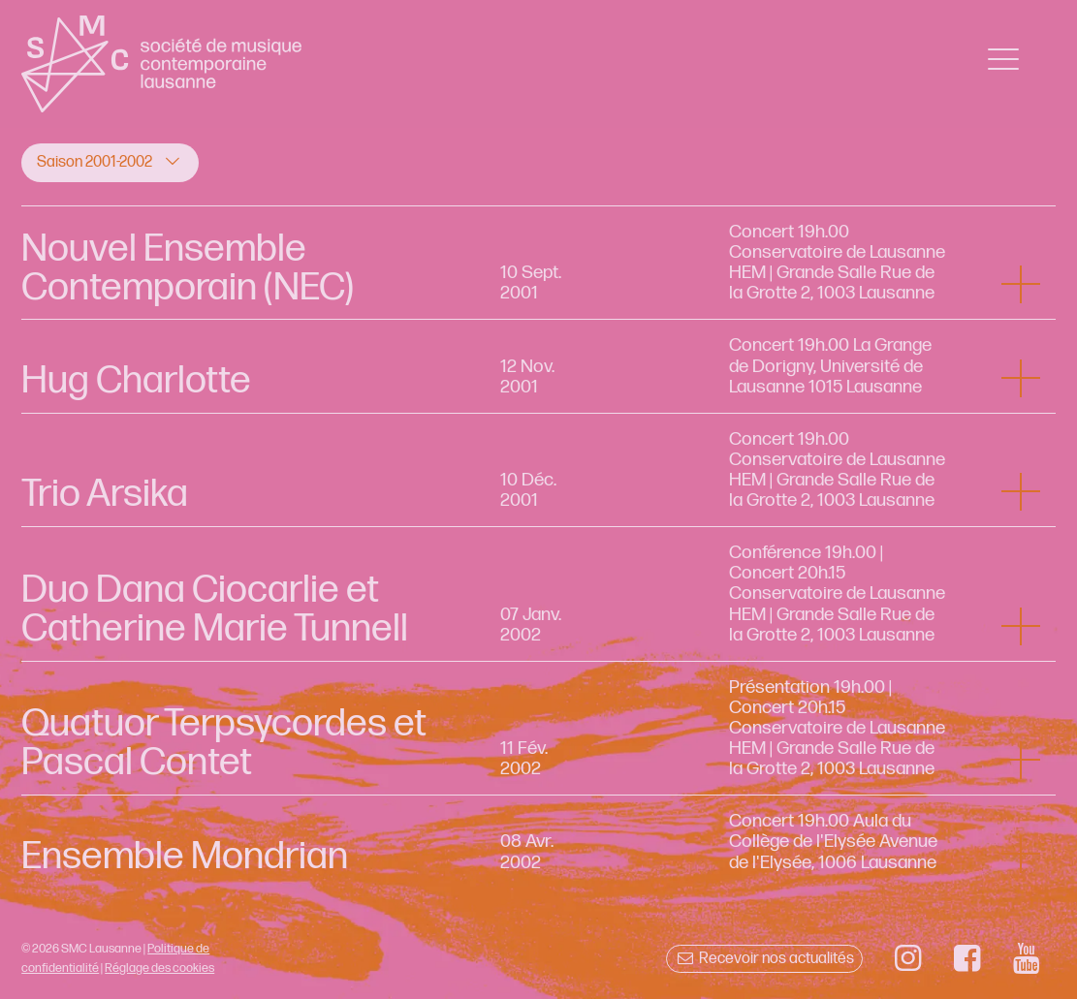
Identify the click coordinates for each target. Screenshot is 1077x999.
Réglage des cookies (159, 968)
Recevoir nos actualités (764, 959)
